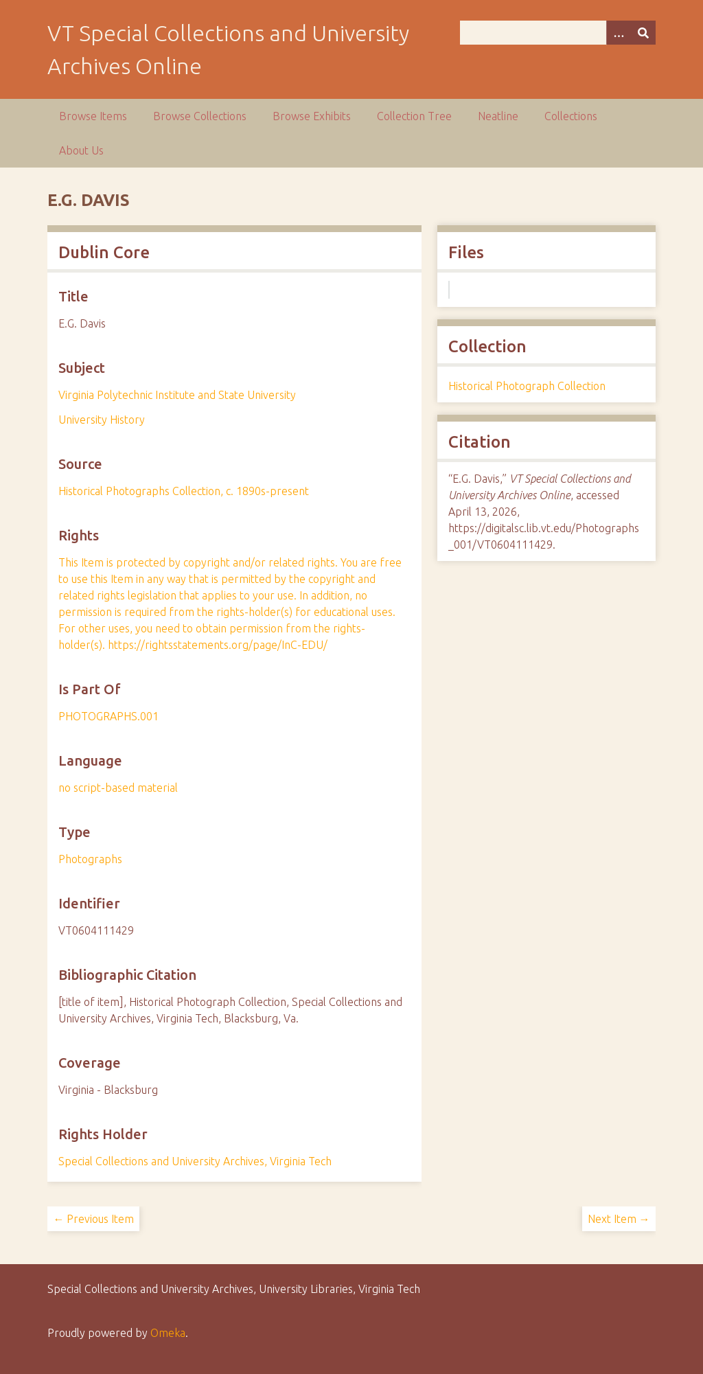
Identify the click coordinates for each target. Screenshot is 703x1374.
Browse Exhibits (312, 116)
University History (101, 419)
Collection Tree (414, 116)
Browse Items (93, 116)
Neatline (498, 116)
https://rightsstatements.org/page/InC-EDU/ (217, 645)
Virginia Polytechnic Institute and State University (177, 395)
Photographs (90, 859)
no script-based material (118, 787)
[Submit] (643, 33)
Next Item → (619, 1219)
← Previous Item (93, 1219)
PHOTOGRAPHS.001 (108, 716)
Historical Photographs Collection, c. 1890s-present (183, 491)
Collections (570, 116)
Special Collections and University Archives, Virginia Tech (195, 1161)
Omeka (167, 1333)
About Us (81, 150)
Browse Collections (199, 116)
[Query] (558, 33)
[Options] (618, 33)
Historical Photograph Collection (527, 386)
